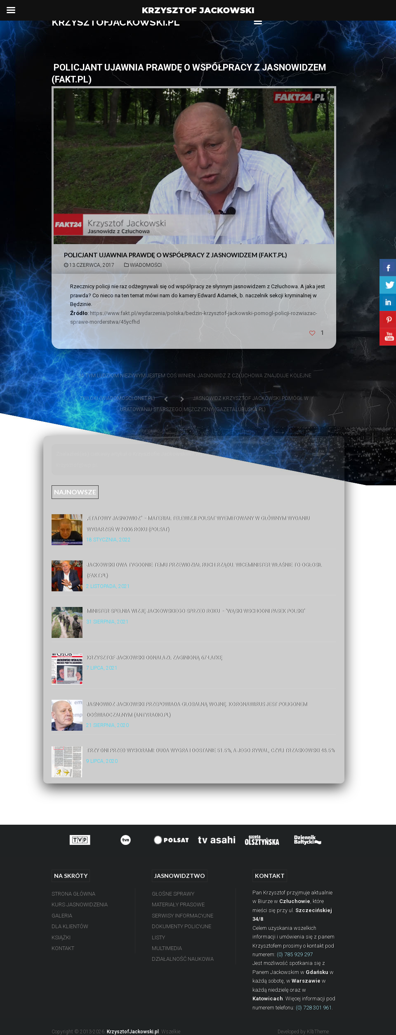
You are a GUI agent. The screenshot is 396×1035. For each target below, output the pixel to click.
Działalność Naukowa (183, 959)
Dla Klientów (70, 926)
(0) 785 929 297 (295, 954)
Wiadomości (146, 265)
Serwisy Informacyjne (182, 916)
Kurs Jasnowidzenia (80, 904)
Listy (158, 937)
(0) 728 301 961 (314, 1007)
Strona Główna (73, 894)
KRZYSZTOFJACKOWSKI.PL (116, 22)
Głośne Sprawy (173, 894)
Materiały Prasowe (178, 904)
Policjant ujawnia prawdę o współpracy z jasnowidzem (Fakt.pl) (175, 255)
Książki (61, 937)
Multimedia (167, 948)
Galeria (62, 916)
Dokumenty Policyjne (181, 926)
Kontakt (63, 948)
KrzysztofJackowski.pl (133, 1032)
